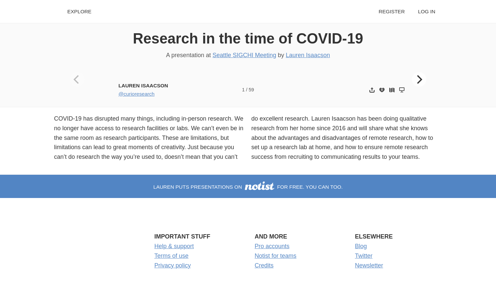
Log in (426, 11)
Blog (361, 246)
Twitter (364, 255)
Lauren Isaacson (308, 55)
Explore (79, 11)
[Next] (419, 79)
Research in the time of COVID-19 (248, 38)
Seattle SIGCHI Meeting (244, 55)
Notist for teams (275, 255)
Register (392, 11)
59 (251, 89)
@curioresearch (136, 94)
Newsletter (369, 265)
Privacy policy (173, 265)
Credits (264, 265)
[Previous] (77, 79)
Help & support (174, 246)
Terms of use (172, 255)
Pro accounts (272, 246)
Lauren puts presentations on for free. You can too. (248, 187)
